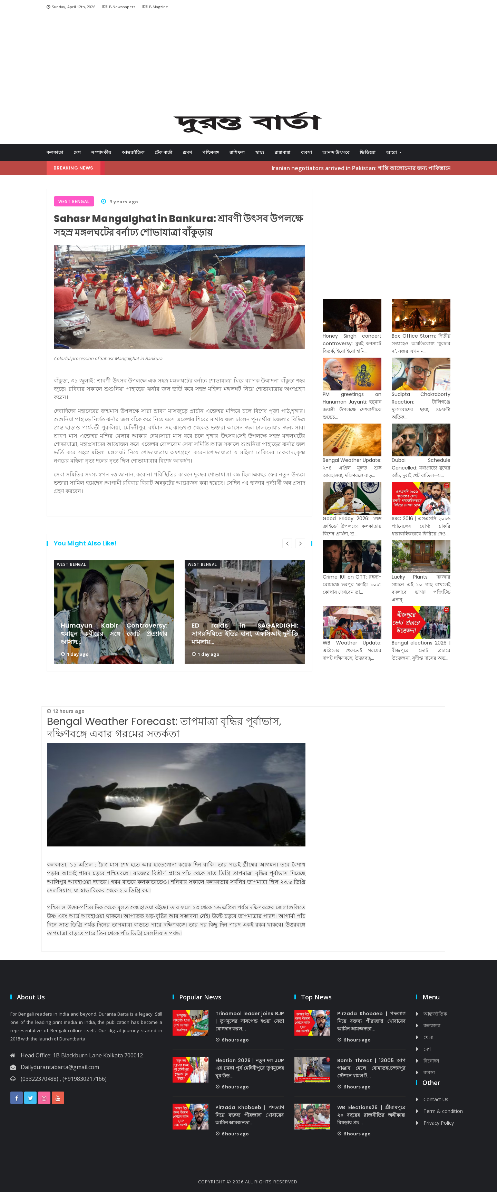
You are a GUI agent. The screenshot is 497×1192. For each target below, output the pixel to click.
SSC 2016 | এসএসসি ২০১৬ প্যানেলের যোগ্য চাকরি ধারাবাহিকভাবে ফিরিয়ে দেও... (421, 526)
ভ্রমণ (187, 152)
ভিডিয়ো (368, 152)
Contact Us (435, 1099)
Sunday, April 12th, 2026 (71, 6)
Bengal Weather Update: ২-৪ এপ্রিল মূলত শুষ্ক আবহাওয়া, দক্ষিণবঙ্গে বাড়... (352, 468)
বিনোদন (431, 1060)
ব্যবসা (306, 152)
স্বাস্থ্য (259, 152)
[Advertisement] (248, 64)
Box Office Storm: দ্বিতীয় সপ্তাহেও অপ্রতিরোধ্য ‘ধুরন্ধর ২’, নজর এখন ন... (421, 343)
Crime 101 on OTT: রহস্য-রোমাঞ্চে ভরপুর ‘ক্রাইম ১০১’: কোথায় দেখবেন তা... (352, 584)
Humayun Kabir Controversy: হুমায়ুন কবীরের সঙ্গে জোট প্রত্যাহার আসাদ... (114, 633)
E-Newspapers (119, 6)
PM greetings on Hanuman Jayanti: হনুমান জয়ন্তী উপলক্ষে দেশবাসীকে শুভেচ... (352, 405)
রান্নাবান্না (283, 152)
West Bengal (71, 564)
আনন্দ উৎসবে (335, 152)
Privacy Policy (438, 1123)
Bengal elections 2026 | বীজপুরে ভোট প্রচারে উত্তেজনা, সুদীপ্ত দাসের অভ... (421, 650)
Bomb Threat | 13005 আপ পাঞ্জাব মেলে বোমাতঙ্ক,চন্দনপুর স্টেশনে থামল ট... (371, 1068)
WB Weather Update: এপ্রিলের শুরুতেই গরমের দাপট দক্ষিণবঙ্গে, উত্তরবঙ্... (352, 650)
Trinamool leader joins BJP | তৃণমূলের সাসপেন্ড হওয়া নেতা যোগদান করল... (249, 1021)
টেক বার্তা (164, 152)
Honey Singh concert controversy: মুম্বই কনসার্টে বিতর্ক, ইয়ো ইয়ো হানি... (352, 343)
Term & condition (443, 1111)
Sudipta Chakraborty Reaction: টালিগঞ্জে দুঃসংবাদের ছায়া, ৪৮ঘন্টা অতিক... (421, 405)
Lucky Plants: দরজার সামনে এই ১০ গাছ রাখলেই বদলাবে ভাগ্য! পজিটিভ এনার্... (421, 588)
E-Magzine (155, 6)
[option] (114, 612)
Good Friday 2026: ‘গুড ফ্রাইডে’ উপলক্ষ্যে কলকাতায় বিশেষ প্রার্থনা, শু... (352, 526)
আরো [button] (392, 152)
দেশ (77, 152)
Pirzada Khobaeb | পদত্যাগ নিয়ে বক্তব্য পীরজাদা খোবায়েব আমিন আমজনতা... (249, 1115)
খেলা (428, 1037)
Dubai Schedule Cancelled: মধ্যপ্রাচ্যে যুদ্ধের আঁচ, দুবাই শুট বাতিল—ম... (421, 468)
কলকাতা (55, 152)
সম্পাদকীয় (101, 152)
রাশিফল (237, 152)
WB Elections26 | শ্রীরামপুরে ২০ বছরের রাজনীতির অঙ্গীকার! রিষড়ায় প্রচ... (371, 1115)
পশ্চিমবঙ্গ (210, 152)
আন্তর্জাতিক (133, 152)
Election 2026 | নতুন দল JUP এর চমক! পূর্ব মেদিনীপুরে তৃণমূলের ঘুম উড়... (249, 1068)
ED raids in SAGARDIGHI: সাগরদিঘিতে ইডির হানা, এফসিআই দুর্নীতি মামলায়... (245, 633)
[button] (72, 65)
